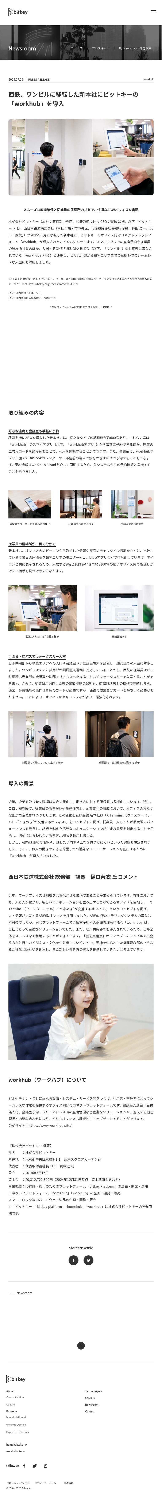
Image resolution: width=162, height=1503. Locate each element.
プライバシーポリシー (46, 1486)
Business (12, 1414)
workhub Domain (17, 1428)
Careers (90, 1401)
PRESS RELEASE (39, 79)
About (10, 1394)
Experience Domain (19, 1435)
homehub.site (15, 1447)
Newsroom (22, 48)
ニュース (76, 48)
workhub (148, 79)
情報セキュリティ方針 (18, 1486)
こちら (37, 292)
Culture (10, 1408)
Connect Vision (16, 1400)
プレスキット (101, 48)
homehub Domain (18, 1420)
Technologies (94, 1394)
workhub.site (14, 1454)
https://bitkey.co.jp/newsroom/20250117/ (53, 284)
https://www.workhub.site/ (50, 1125)
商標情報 (68, 1486)
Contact (90, 1414)
